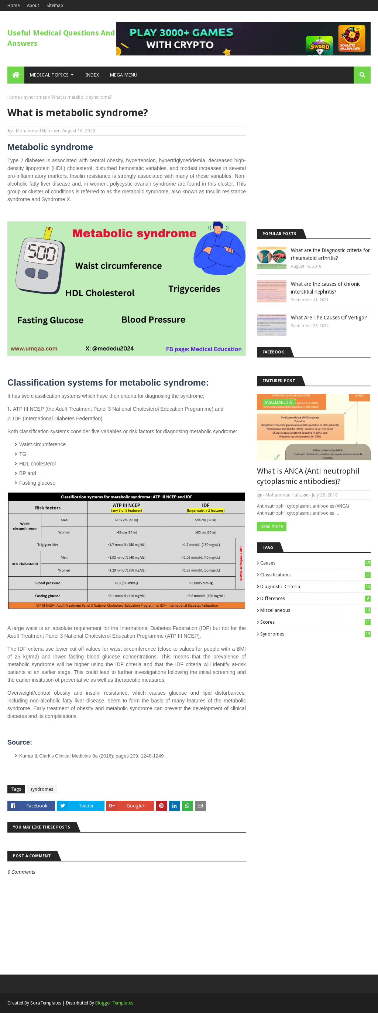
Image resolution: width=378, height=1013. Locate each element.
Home (13, 5)
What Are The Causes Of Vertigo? (329, 318)
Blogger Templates (114, 1003)
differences (315, 598)
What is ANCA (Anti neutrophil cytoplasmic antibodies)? (308, 476)
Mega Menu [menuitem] (124, 75)
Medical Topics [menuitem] (49, 75)
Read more (272, 526)
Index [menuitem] (92, 75)
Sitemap (55, 5)
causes (315, 563)
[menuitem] (15, 75)
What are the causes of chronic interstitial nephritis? (325, 288)
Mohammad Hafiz (34, 130)
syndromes (35, 97)
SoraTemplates (45, 1003)
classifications (315, 574)
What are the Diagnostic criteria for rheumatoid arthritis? (330, 254)
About (33, 5)
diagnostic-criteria (315, 586)
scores (315, 622)
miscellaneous (315, 610)
